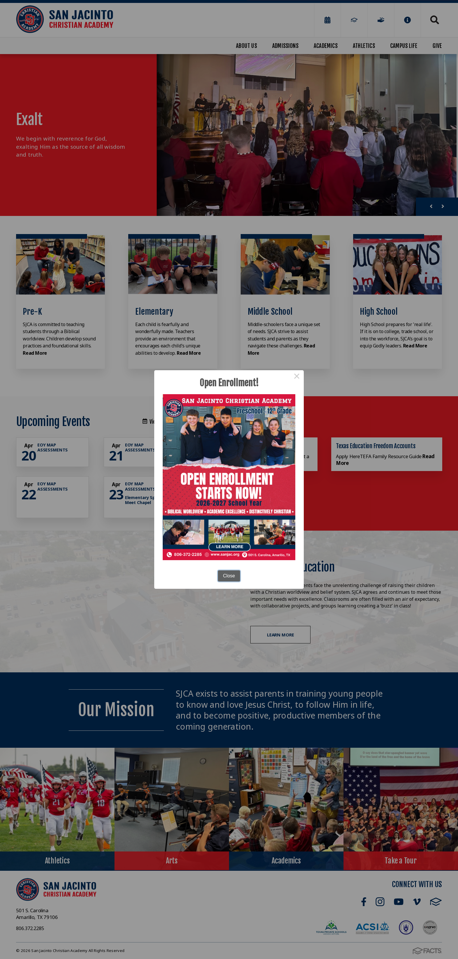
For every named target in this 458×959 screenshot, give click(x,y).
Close (229, 575)
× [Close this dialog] (296, 377)
